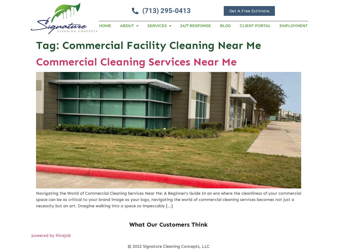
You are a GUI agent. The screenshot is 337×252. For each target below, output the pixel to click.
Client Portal (255, 26)
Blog (225, 26)
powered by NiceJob (51, 235)
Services (159, 26)
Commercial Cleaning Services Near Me (136, 61)
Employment (294, 26)
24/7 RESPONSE (195, 26)
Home (105, 26)
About (129, 26)
